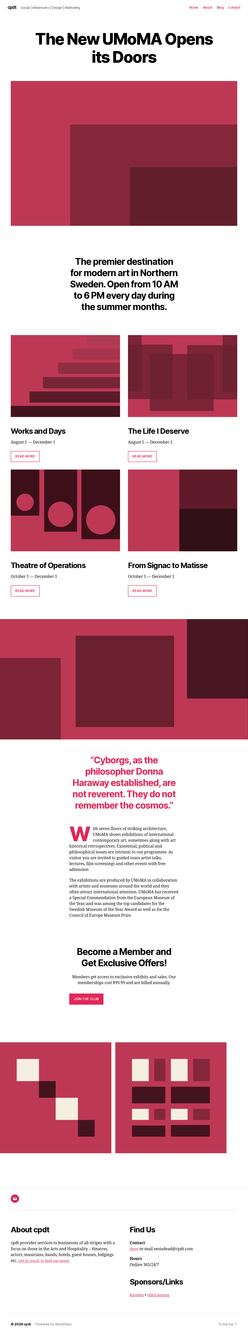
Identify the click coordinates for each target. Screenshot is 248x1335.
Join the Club (86, 999)
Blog (220, 7)
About (207, 7)
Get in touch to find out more (45, 1261)
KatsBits (137, 1295)
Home (193, 7)
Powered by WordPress (54, 1324)
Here (134, 1249)
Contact (234, 7)
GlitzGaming (160, 1295)
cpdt (12, 7)
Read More (25, 456)
